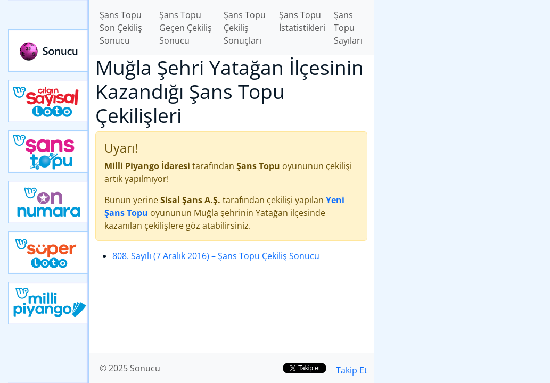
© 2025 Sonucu (130, 368)
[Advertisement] (462, 75)
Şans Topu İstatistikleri (302, 21)
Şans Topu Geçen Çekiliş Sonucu (185, 27)
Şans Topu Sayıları (348, 27)
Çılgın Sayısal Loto (48, 101)
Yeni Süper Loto (48, 252)
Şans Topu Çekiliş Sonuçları (245, 27)
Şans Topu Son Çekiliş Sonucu (121, 27)
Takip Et (351, 370)
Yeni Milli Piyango (48, 303)
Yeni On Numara (48, 202)
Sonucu (48, 50)
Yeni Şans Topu (48, 151)
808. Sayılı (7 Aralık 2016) (215, 256)
